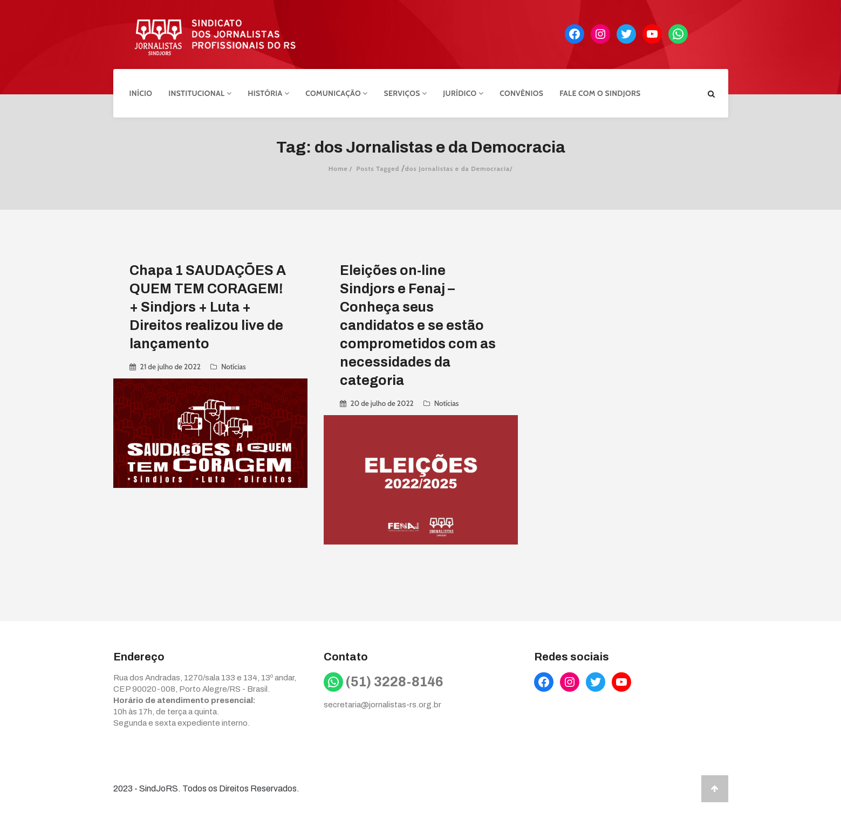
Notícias (233, 366)
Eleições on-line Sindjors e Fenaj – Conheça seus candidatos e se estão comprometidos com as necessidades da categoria (418, 325)
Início (141, 93)
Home (338, 168)
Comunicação (336, 93)
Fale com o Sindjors (599, 93)
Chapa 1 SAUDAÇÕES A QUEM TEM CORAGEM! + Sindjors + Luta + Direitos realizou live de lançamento (207, 307)
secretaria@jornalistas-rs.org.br (382, 704)
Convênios (521, 93)
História (268, 93)
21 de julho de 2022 (170, 366)
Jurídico (463, 93)
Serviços (405, 93)
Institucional (199, 93)
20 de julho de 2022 (382, 403)
